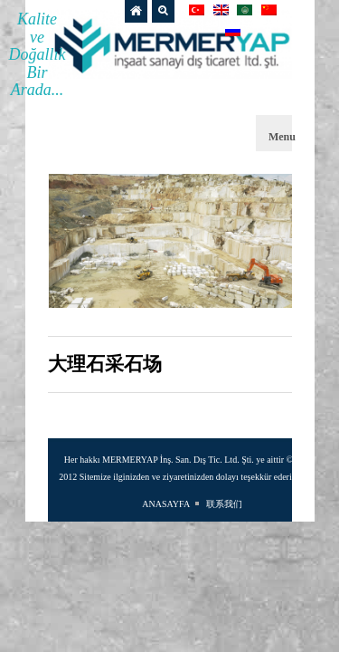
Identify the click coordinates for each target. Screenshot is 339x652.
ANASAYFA (166, 504)
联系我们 (224, 504)
